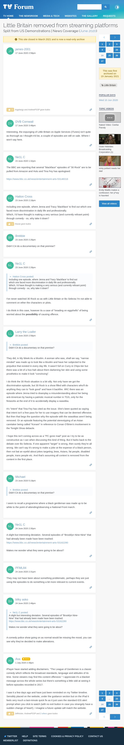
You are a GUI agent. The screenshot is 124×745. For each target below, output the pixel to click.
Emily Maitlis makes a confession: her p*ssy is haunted (109, 193)
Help (25, 736)
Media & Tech (51, 16)
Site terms (39, 736)
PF (10, 569)
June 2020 (88, 31)
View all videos (109, 203)
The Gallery (90, 16)
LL (10, 333)
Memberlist (10, 740)
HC (10, 198)
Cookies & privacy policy (67, 736)
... (109, 50)
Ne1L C (20, 157)
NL (10, 159)
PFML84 (20, 568)
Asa (17, 659)
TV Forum (23, 6)
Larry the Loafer (25, 331)
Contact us (95, 736)
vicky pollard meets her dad (109, 169)
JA (10, 51)
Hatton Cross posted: (23, 276)
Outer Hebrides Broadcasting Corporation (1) (106, 149)
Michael (20, 476)
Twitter (10, 736)
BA (10, 601)
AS (10, 660)
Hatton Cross (23, 196)
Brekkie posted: (20, 344)
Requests (109, 16)
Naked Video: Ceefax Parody (109, 126)
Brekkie (20, 236)
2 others (43, 713)
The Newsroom (28, 16)
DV (10, 123)
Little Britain (110, 85)
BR (10, 237)
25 (109, 55)
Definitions (30, 740)
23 (117, 50)
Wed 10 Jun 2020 (108, 100)
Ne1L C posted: (20, 612)
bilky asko (21, 599)
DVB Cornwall (24, 121)
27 (102, 61)
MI (10, 478)
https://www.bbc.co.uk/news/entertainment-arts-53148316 (37, 179)
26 (117, 55)
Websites (71, 16)
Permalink (91, 109)
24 (102, 55)
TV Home (8, 16)
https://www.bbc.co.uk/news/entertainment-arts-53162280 (37, 542)
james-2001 (23, 49)
